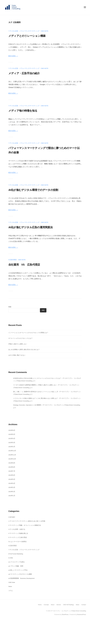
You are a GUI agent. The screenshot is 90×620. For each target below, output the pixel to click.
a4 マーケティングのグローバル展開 (20, 574)
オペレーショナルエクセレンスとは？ (20, 338)
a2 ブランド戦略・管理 (15, 566)
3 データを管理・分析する (16, 529)
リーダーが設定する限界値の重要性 (24, 385)
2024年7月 (11, 471)
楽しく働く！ (17, 391)
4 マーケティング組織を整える (18, 533)
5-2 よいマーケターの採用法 (17, 541)
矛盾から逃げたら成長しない (17, 344)
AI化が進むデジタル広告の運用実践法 (33, 227)
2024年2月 (11, 491)
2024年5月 (11, 479)
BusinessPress (81, 614)
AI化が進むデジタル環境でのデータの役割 (37, 189)
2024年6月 (11, 475)
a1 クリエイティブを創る (16, 562)
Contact (83, 604)
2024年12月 (12, 450)
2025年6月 (11, 430)
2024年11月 (12, 455)
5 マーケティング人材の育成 (17, 537)
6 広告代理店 (12, 259)
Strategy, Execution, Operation (23, 405)
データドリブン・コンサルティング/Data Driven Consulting (67, 611)
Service (57, 604)
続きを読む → (13, 56)
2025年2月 (11, 446)
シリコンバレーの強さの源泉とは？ (24, 398)
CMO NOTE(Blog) (67, 604)
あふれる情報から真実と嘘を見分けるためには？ (24, 349)
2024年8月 (11, 467)
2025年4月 (11, 438)
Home (38, 604)
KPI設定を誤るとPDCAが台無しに (24, 378)
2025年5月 (11, 434)
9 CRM (10, 558)
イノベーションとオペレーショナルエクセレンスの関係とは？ (28, 332)
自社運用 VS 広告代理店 (26, 264)
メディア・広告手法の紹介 (26, 73)
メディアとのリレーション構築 (29, 35)
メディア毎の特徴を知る (25, 110)
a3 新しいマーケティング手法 (18, 570)
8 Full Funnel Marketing (16, 554)
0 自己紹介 (11, 517)
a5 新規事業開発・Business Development (21, 578)
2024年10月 (12, 459)
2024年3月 (11, 487)
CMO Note (45, 31)
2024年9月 (11, 463)
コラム (10, 590)
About (51, 604)
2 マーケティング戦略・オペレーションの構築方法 (24, 525)
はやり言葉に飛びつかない (16, 355)
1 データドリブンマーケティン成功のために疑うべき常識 (26, 521)
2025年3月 (11, 442)
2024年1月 (11, 495)
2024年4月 (11, 483)
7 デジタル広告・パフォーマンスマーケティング (24, 31)
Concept (44, 604)
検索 (9, 307)
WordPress (64, 614)
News (10, 586)
